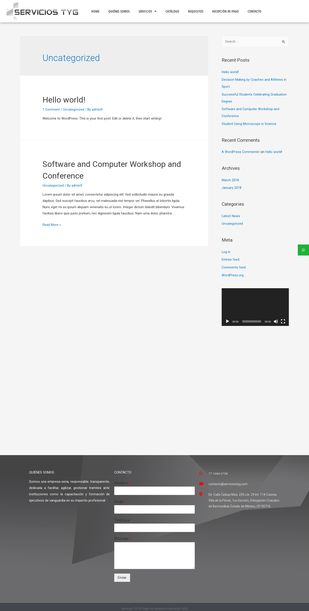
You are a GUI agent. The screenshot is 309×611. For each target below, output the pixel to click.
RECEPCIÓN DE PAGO (225, 11)
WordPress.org (233, 272)
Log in (226, 249)
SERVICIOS (148, 11)
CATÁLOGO (172, 11)
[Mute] (276, 318)
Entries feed (230, 257)
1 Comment (51, 109)
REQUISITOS (195, 11)
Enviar (122, 574)
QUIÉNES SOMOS (119, 11)
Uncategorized (73, 109)
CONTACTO (254, 11)
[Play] (227, 318)
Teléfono (122, 517)
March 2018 (230, 179)
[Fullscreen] (283, 318)
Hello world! (66, 99)
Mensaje (122, 535)
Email (120, 498)
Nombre (122, 480)
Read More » (52, 225)
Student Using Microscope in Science (249, 123)
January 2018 (231, 186)
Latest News (231, 214)
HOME (95, 11)
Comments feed (234, 265)
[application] (255, 304)
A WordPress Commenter (241, 150)
